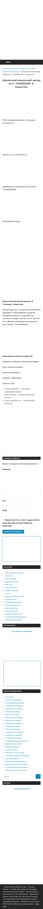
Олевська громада (12, 729)
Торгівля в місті (11, 599)
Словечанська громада (14, 732)
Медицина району (12, 747)
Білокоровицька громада (14, 703)
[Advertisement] (21, 34)
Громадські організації (13, 620)
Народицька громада (13, 723)
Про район (9, 697)
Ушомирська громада (13, 735)
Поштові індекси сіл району (15, 761)
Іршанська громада (12, 712)
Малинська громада (13, 720)
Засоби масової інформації (15, 617)
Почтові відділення (12, 605)
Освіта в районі (11, 750)
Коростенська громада (14, 717)
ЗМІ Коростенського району (15, 770)
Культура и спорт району (14, 753)
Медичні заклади (11, 590)
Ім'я (4, 501)
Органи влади (10, 579)
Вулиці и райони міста (13, 614)
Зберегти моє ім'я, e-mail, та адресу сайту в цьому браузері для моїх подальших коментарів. (21, 523)
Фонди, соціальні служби (14, 596)
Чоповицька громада (13, 738)
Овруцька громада (12, 726)
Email (4, 510)
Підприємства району (13, 744)
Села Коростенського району (16, 767)
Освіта (7, 593)
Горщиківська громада (13, 709)
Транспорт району (12, 758)
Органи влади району (13, 700)
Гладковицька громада (14, 706)
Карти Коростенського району (16, 764)
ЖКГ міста (9, 585)
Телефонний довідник (13, 602)
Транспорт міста (11, 587)
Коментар (6, 469)
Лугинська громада (12, 714)
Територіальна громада (14, 573)
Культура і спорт (11, 611)
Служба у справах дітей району (17, 756)
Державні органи (11, 582)
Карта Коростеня (11, 608)
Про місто (9, 576)
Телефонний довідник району (16, 741)
